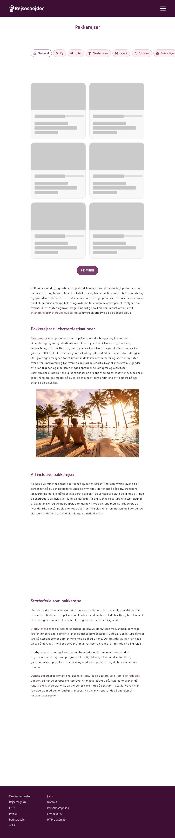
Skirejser (141, 53)
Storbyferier (38, 629)
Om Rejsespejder (19, 796)
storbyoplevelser (62, 313)
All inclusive (38, 484)
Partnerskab (16, 819)
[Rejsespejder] (26, 8)
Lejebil (121, 53)
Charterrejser (98, 53)
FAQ (12, 808)
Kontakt (52, 802)
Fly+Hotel (41, 53)
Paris (86, 676)
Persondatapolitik (58, 808)
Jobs (50, 796)
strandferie (38, 313)
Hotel (75, 53)
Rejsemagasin (17, 802)
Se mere (87, 270)
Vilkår (12, 825)
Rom (119, 676)
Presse (13, 813)
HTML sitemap (56, 819)
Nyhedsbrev (54, 813)
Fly (59, 53)
